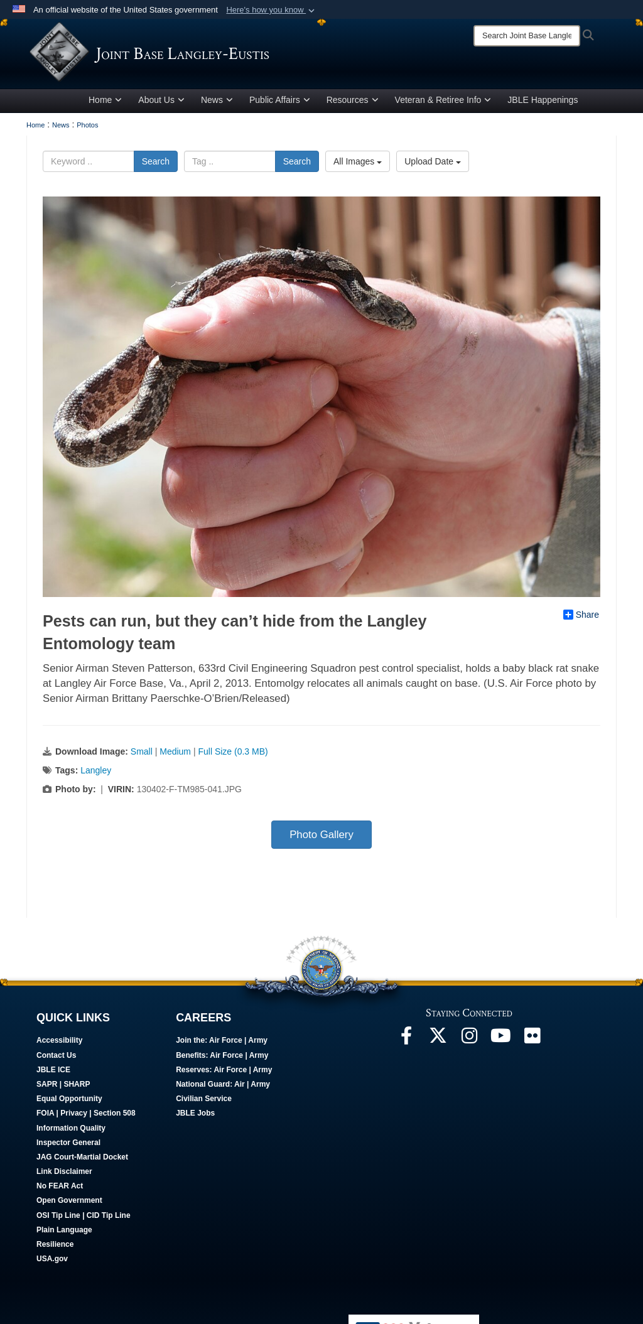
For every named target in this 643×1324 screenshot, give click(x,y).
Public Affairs (279, 102)
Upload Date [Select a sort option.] (432, 164)
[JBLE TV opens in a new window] (500, 1041)
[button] (271, 10)
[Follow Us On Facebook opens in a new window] (406, 1041)
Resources (353, 102)
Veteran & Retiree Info (443, 102)
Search (156, 164)
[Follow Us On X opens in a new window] (437, 1041)
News (217, 102)
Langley (95, 772)
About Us (161, 102)
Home (105, 102)
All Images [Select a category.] (357, 164)
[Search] (526, 35)
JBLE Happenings (542, 102)
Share (581, 616)
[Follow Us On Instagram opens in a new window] (469, 1041)
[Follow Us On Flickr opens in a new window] (532, 1041)
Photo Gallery (321, 836)
